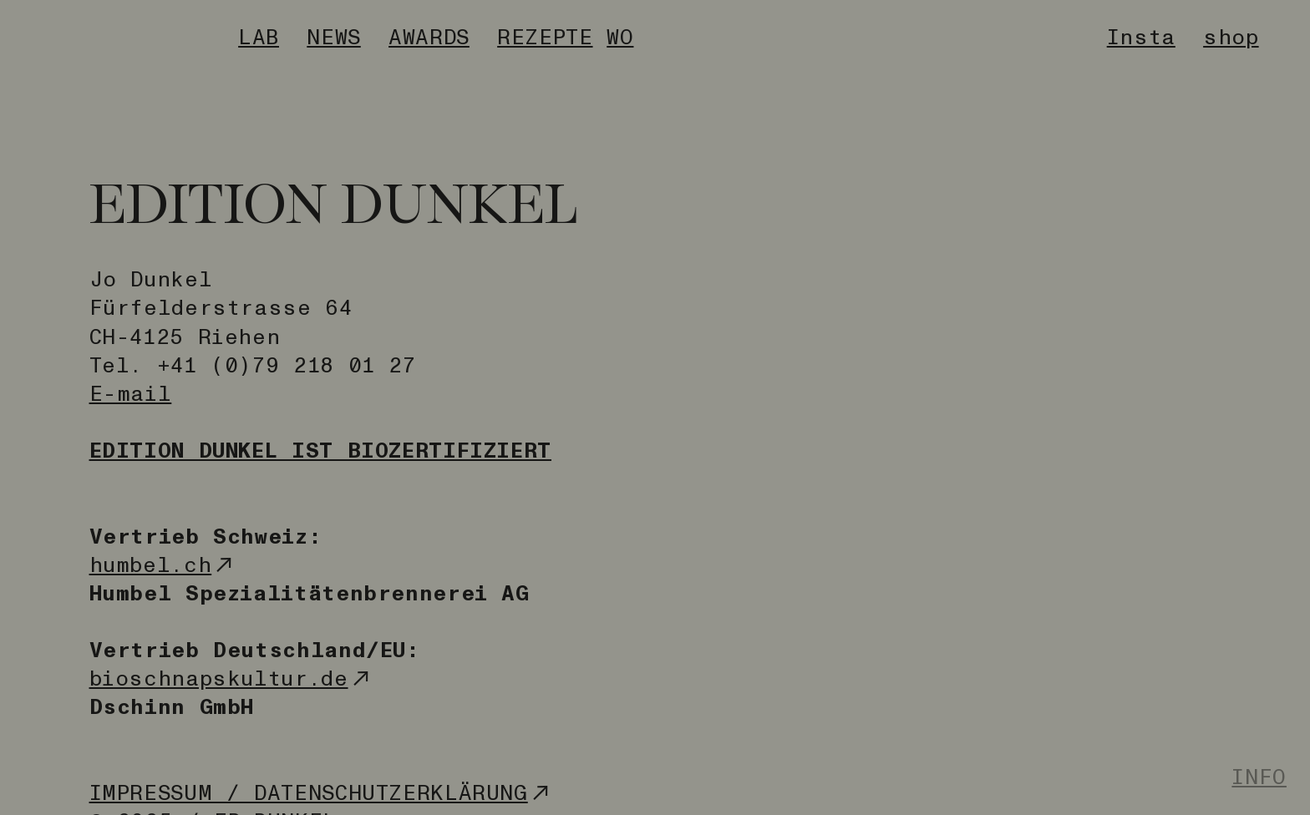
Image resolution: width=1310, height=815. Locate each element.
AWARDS (429, 37)
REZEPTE (544, 37)
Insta (1141, 37)
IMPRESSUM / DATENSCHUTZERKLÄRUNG (321, 792)
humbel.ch (163, 565)
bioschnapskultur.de (231, 678)
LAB (258, 37)
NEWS (334, 37)
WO (620, 37)
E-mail (130, 393)
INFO (1259, 777)
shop (1231, 37)
